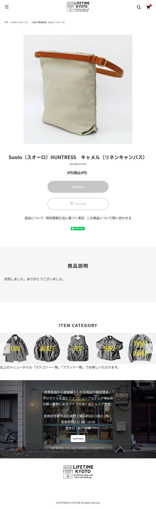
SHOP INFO (78, 438)
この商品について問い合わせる (108, 217)
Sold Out (78, 187)
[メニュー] (7, 7)
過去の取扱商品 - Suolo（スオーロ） (49, 22)
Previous (5, 348)
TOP (6, 22)
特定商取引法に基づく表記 (65, 217)
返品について (34, 217)
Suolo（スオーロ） (20, 22)
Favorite (78, 204)
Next (151, 348)
